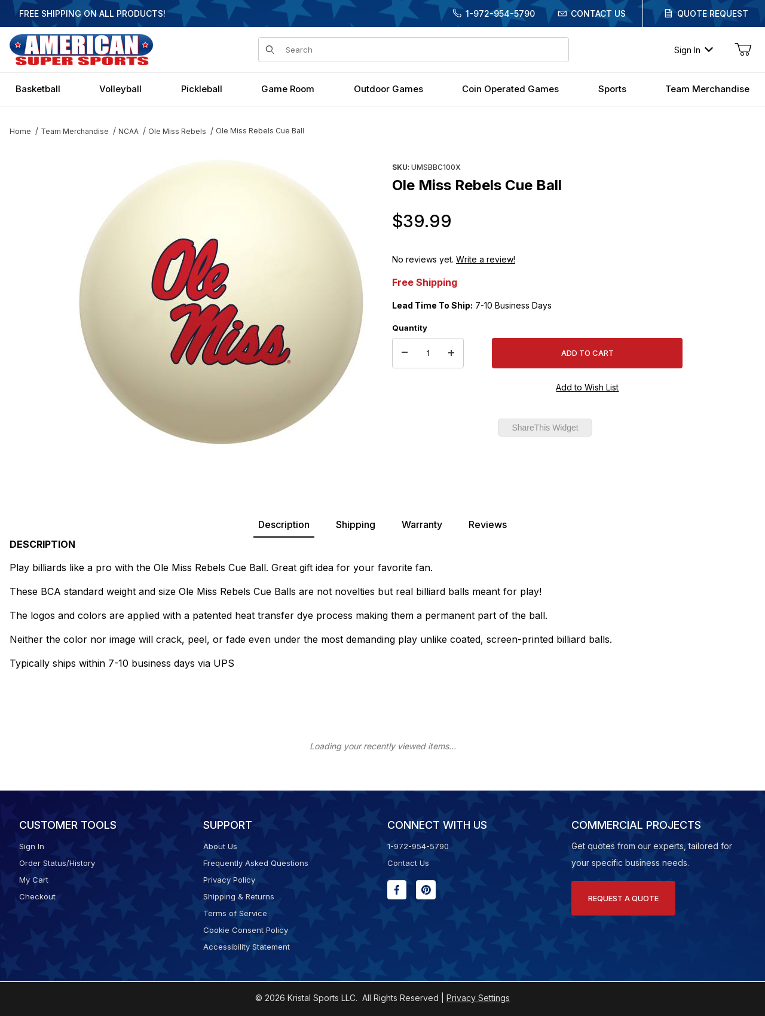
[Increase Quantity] (451, 353)
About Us (220, 846)
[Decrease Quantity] (405, 353)
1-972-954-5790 (500, 13)
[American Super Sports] (81, 49)
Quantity (409, 327)
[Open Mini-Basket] (742, 49)
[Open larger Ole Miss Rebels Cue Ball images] (221, 302)
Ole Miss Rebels (177, 131)
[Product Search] (423, 50)
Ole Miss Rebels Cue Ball (260, 130)
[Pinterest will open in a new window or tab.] (426, 889)
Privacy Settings (478, 998)
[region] (33, 297)
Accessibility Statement (246, 946)
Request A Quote (623, 898)
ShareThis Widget (545, 427)
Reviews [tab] (488, 524)
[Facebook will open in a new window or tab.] (396, 889)
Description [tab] (284, 524)
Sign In (693, 50)
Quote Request (712, 13)
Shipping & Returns (238, 896)
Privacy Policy (229, 879)
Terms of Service (235, 913)
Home (20, 131)
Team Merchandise (75, 131)
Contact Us (598, 13)
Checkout (37, 896)
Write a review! (485, 259)
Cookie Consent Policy (245, 930)
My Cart (33, 879)
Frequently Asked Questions (255, 863)
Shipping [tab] (355, 524)
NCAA (128, 131)
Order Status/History (57, 863)
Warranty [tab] (422, 524)
